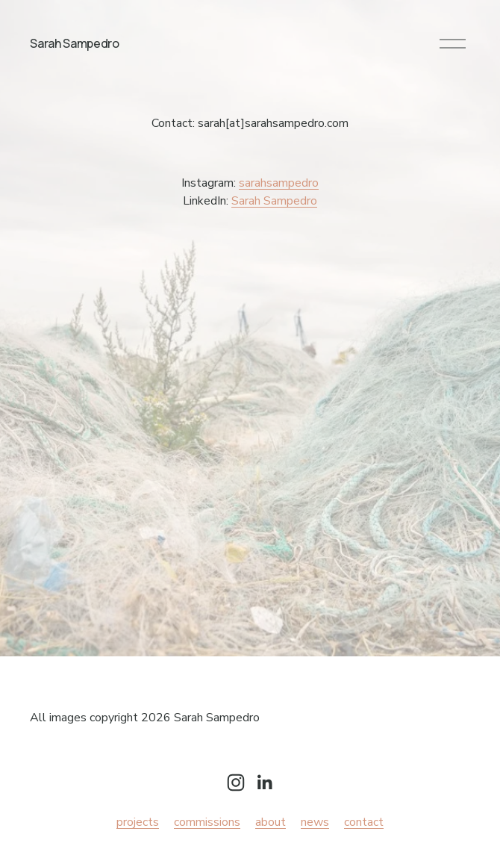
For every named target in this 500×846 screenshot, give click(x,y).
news (315, 822)
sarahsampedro (279, 183)
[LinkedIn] (264, 782)
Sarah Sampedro (74, 43)
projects (137, 822)
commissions (207, 822)
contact (364, 822)
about (270, 822)
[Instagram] (236, 782)
